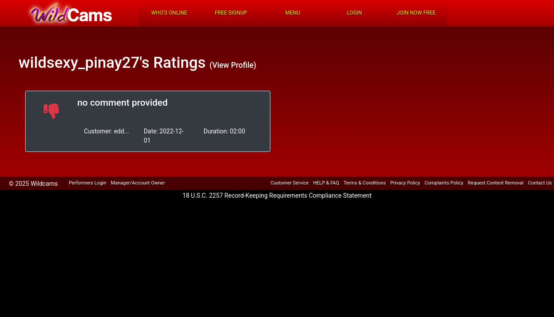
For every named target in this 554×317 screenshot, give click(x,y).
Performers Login (87, 183)
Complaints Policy (443, 183)
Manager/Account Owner (138, 183)
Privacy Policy (405, 183)
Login (354, 13)
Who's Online (169, 13)
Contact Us (540, 183)
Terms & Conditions (365, 183)
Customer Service (289, 183)
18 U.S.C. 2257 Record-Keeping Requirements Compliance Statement (277, 195)
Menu (292, 13)
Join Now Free (416, 13)
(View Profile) (233, 65)
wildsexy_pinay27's (84, 63)
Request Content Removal (496, 183)
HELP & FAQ (326, 183)
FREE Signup (231, 13)
